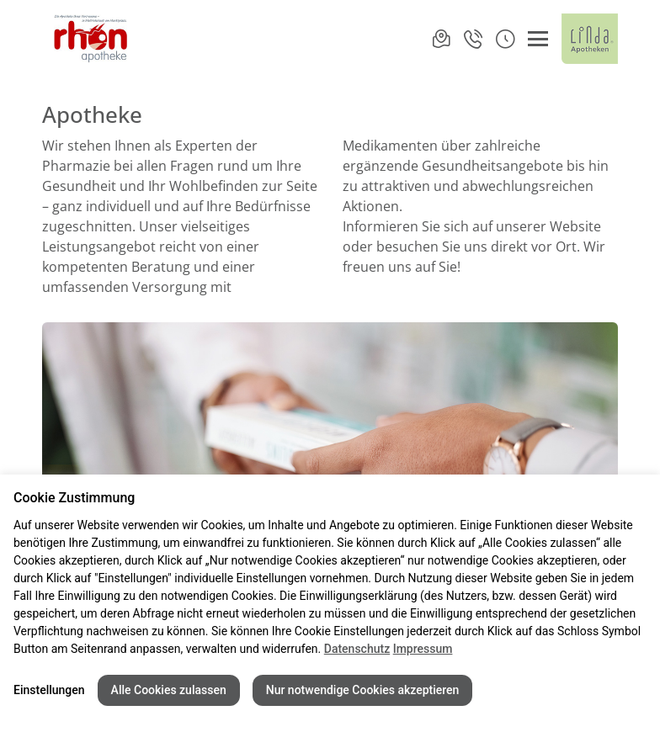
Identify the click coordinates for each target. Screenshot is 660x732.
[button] (505, 38)
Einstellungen (49, 690)
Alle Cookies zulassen (168, 690)
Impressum (423, 648)
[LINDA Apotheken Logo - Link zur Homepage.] (590, 38)
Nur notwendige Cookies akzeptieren (363, 690)
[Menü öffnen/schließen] (538, 38)
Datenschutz (357, 648)
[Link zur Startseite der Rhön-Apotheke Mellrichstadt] (87, 38)
